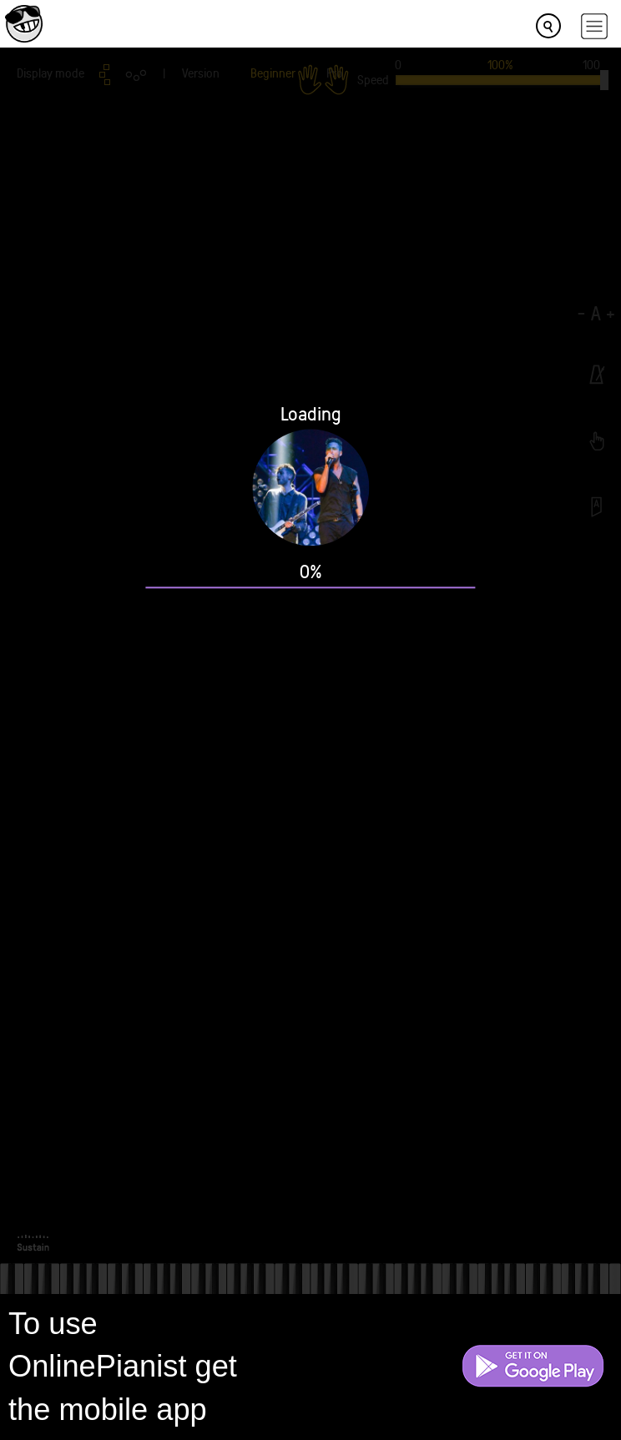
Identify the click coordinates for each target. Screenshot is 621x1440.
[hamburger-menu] (594, 26)
